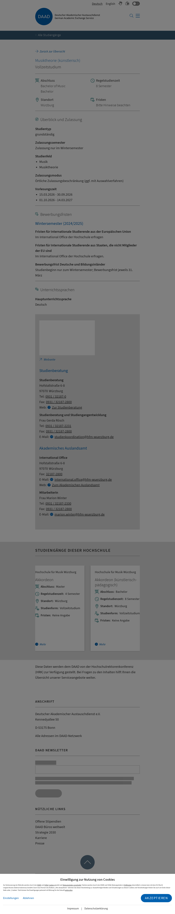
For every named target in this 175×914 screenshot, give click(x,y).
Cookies (51, 885)
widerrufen (68, 890)
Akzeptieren (156, 898)
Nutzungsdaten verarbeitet (72, 885)
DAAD (39, 885)
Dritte (46, 885)
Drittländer (128, 885)
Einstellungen (11, 898)
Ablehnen (28, 898)
